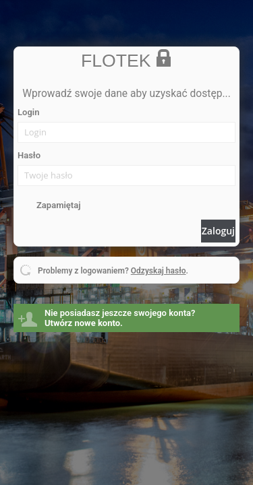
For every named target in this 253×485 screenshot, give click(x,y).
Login (28, 112)
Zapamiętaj (58, 205)
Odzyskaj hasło (158, 271)
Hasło (29, 155)
